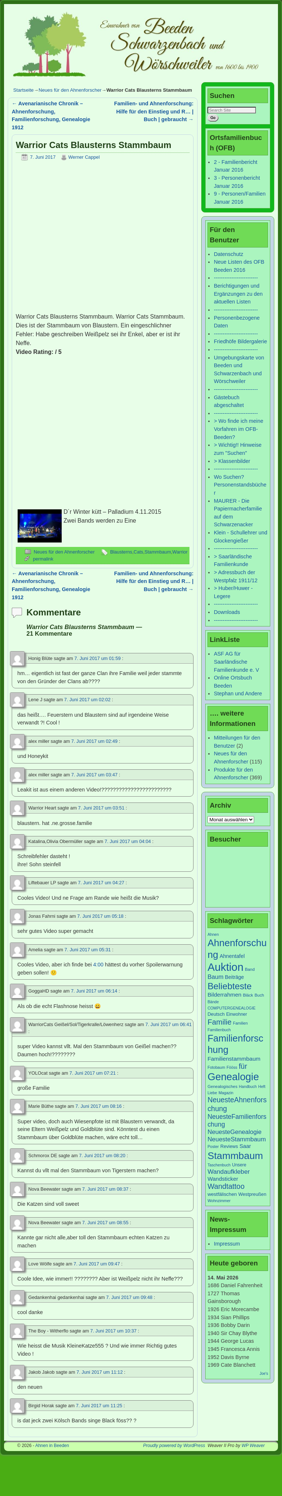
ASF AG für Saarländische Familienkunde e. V (236, 662)
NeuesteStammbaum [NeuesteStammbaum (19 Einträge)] (236, 1139)
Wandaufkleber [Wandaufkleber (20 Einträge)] (228, 1171)
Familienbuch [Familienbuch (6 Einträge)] (219, 1030)
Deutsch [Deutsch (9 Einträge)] (216, 1014)
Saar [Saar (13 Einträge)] (245, 1146)
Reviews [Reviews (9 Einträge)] (229, 1146)
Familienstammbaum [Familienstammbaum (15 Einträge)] (233, 1059)
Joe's (264, 1374)
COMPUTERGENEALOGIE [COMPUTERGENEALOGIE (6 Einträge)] (231, 1008)
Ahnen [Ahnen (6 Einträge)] (213, 934)
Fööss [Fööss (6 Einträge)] (232, 1067)
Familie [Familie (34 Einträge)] (219, 1022)
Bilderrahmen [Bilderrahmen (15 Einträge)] (224, 994)
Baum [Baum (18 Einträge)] (215, 976)
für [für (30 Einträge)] (243, 1066)
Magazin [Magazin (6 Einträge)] (225, 1093)
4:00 (98, 965)
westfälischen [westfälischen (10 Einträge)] (222, 1194)
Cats (138, 552)
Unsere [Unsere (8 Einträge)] (239, 1164)
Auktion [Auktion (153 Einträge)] (225, 967)
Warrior (179, 552)
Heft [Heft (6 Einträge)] (261, 1086)
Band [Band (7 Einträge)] (250, 969)
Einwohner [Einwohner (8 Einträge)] (236, 1014)
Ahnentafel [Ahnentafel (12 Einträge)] (232, 956)
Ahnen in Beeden (52, 1445)
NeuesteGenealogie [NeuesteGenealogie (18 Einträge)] (234, 1131)
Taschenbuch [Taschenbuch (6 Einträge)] (219, 1165)
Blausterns (121, 552)
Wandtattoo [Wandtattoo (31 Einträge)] (226, 1186)
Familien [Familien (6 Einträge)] (240, 1023)
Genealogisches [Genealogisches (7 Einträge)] (222, 1086)
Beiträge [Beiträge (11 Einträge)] (234, 977)
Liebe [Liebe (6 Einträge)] (212, 1093)
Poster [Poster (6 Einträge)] (213, 1146)
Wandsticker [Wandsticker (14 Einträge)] (222, 1179)
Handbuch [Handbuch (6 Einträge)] (248, 1086)
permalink (43, 559)
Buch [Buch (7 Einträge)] (259, 995)
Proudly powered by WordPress (174, 1445)
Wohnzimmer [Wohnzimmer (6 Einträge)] (219, 1200)
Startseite (23, 90)
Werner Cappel (84, 157)
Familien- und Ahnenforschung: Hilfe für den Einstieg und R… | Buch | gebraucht (154, 111)
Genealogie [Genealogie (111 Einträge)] (233, 1076)
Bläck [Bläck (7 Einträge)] (248, 995)
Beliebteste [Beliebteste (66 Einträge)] (229, 986)
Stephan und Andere (238, 693)
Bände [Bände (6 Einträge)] (213, 1002)
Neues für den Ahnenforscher (70, 90)
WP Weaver (253, 1445)
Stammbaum (158, 552)
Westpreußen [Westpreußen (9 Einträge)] (252, 1194)
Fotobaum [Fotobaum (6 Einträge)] (216, 1067)
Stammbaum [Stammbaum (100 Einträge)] (235, 1155)
